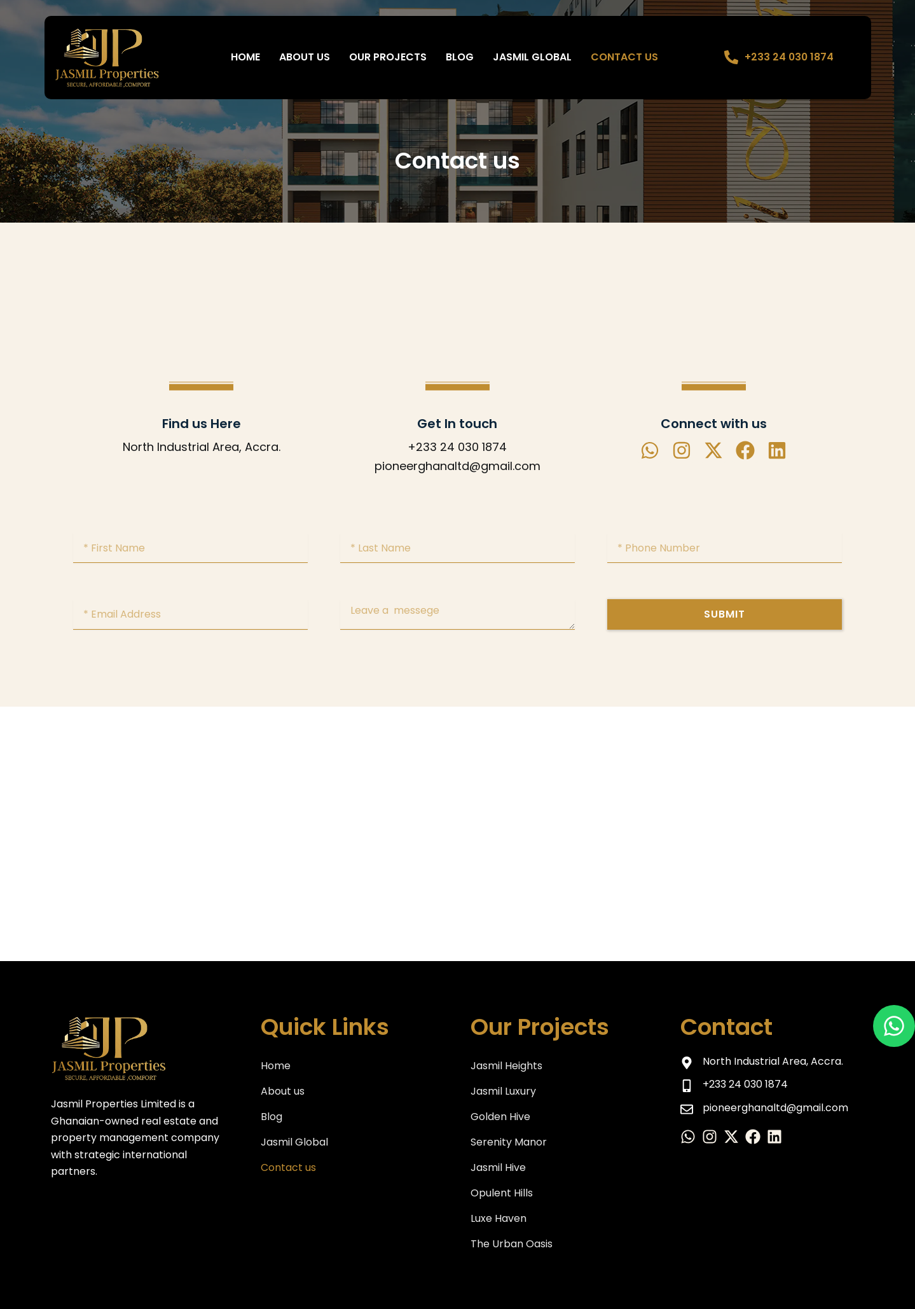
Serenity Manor (509, 1142)
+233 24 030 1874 (790, 57)
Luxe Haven (498, 1218)
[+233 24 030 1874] (731, 57)
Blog (271, 1116)
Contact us (624, 57)
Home (245, 57)
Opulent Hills (502, 1193)
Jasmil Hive (498, 1167)
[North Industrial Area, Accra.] (457, 834)
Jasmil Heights (506, 1065)
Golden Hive (500, 1116)
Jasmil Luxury (503, 1091)
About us (304, 57)
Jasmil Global (532, 57)
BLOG (460, 57)
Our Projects (388, 57)
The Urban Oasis (512, 1243)
